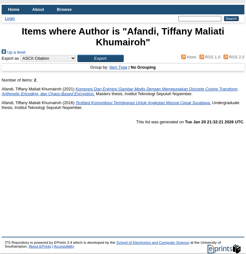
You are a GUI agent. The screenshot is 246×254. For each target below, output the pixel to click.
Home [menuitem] (14, 9)
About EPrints (40, 246)
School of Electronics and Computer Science (152, 242)
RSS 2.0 (232, 57)
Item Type (118, 67)
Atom (187, 57)
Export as (10, 58)
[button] (100, 58)
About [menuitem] (38, 9)
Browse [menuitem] (64, 9)
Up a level (13, 52)
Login (10, 18)
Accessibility (64, 246)
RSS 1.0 (208, 57)
